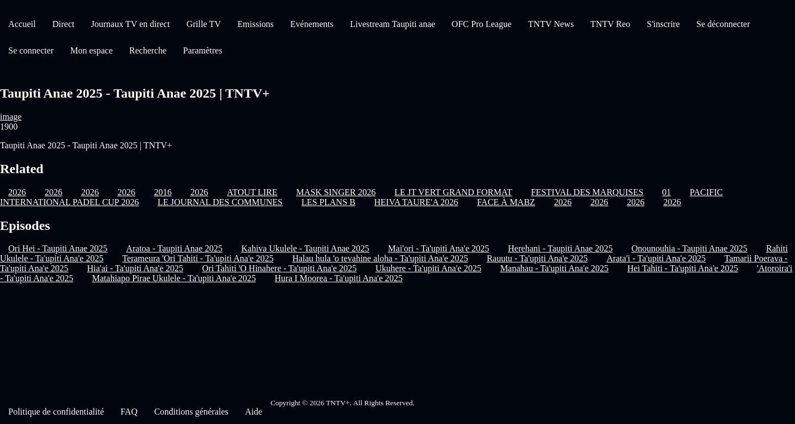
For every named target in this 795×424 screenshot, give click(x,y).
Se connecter (31, 50)
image (11, 116)
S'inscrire (663, 24)
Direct (63, 24)
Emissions (255, 24)
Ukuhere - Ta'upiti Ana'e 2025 (428, 268)
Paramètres (202, 50)
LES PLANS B (328, 202)
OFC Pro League (481, 24)
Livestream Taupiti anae (392, 24)
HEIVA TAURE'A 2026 (416, 202)
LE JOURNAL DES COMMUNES (220, 202)
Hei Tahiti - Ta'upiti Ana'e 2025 (682, 268)
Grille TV (204, 24)
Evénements (311, 24)
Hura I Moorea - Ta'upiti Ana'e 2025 (339, 278)
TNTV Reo (610, 24)
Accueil (22, 24)
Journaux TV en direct (130, 24)
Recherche (148, 50)
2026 (562, 202)
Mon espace (91, 50)
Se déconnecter (723, 24)
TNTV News (551, 24)
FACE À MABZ (506, 202)
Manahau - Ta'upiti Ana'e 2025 (554, 268)
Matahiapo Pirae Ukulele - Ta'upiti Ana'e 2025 (174, 278)
